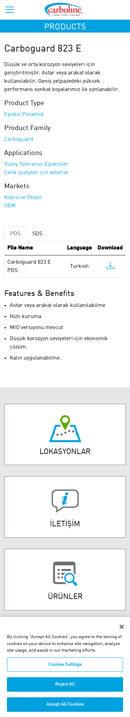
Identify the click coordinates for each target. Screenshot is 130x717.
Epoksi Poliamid (24, 114)
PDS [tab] (15, 234)
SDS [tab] (37, 234)
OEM (10, 206)
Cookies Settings (64, 668)
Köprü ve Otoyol (23, 197)
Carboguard (18, 139)
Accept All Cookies (65, 708)
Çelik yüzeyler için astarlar (36, 172)
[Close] (121, 630)
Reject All (65, 688)
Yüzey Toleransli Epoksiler (36, 164)
